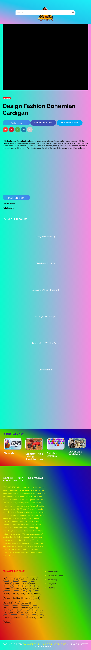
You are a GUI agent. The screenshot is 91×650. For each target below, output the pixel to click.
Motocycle (26, 598)
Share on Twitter (69, 123)
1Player (16, 588)
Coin (25, 617)
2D (17, 579)
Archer (6, 608)
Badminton (25, 608)
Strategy (33, 579)
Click (24, 588)
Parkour (7, 622)
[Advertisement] (22, 417)
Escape (32, 617)
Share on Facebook (43, 123)
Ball (30, 588)
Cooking (16, 598)
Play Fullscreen (16, 198)
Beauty (33, 603)
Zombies (7, 588)
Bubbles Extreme (52, 454)
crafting (15, 593)
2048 (22, 612)
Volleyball (14, 612)
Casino (6, 617)
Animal (6, 593)
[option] (13, 446)
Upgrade (15, 583)
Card (29, 593)
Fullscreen (16, 123)
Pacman (15, 608)
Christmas (16, 617)
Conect (25, 603)
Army (17, 603)
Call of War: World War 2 (75, 453)
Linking (40, 617)
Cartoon (7, 598)
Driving (25, 583)
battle (11, 579)
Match (36, 588)
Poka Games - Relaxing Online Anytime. (45, 644)
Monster (36, 593)
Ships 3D (9, 453)
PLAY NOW (45, 19)
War (22, 593)
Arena (32, 583)
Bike (41, 612)
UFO (5, 612)
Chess (35, 608)
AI (28, 612)
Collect (7, 583)
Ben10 (34, 612)
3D (5, 579)
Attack (36, 598)
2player (24, 579)
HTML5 (6, 98)
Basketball (8, 603)
